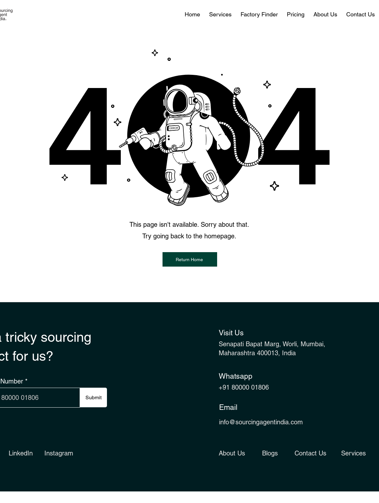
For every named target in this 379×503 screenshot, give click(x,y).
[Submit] (93, 397)
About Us (232, 453)
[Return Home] (190, 259)
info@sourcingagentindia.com (261, 422)
